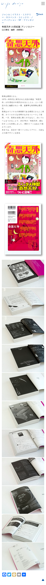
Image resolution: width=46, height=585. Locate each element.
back (39, 14)
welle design (12, 6)
